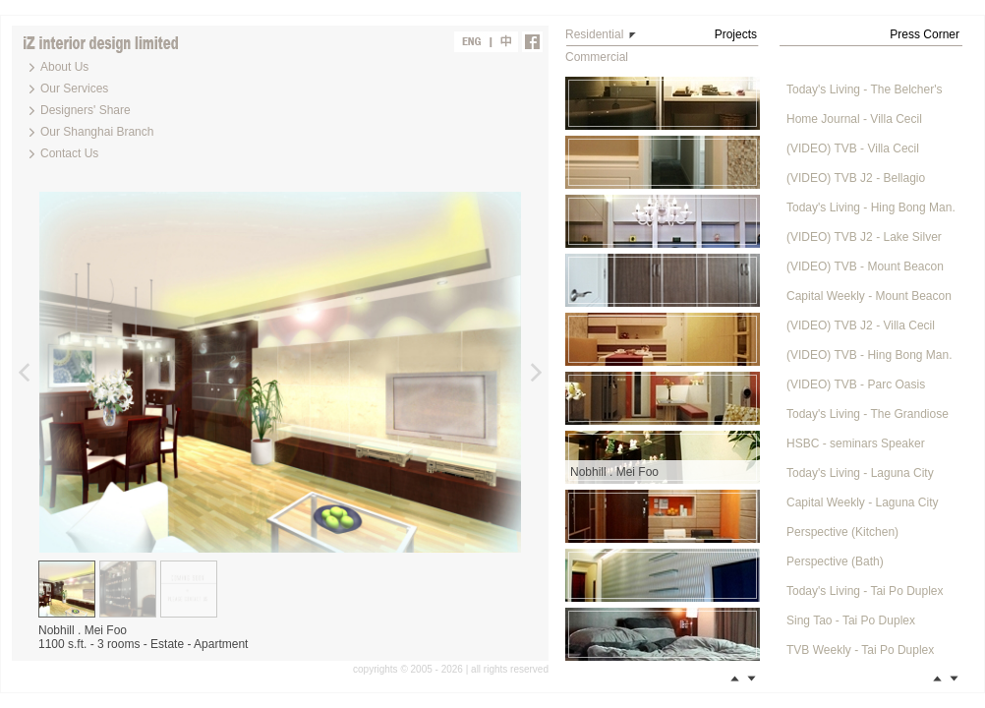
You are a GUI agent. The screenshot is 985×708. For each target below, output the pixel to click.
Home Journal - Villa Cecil (854, 119)
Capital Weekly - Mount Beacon (869, 296)
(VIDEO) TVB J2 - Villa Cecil (860, 325)
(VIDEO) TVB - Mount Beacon (865, 266)
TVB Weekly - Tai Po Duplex (860, 650)
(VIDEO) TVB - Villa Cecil (852, 148)
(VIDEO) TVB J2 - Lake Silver (864, 237)
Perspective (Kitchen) (842, 532)
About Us (64, 67)
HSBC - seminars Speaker (855, 443)
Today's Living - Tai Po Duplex (865, 591)
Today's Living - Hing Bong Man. (871, 207)
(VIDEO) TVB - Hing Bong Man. (869, 355)
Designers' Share (85, 110)
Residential (594, 34)
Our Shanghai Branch (96, 132)
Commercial (596, 57)
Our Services (74, 88)
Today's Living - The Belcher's (864, 89)
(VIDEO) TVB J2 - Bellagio (855, 178)
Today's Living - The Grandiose (867, 414)
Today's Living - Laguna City (860, 473)
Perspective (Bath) (835, 561)
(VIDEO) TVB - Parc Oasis (855, 384)
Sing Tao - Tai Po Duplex (850, 620)
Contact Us (69, 153)
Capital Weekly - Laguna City (862, 502)
